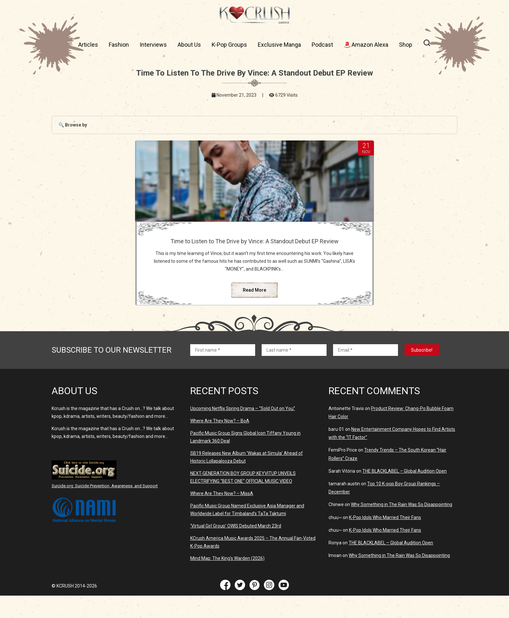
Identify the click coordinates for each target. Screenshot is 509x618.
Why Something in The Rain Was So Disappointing (401, 526)
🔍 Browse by (72, 124)
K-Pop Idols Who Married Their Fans (385, 539)
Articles (88, 44)
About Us (189, 44)
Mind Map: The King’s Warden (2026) (227, 580)
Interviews (153, 44)
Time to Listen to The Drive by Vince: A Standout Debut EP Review (254, 244)
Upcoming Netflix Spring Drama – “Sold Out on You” (242, 430)
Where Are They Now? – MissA (221, 515)
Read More (254, 312)
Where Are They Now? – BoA (219, 443)
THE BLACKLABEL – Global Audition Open (404, 493)
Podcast (322, 44)
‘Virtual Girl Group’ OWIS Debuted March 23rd (235, 548)
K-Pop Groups (229, 44)
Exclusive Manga (279, 44)
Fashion (119, 44)
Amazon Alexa (366, 44)
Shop (405, 44)
